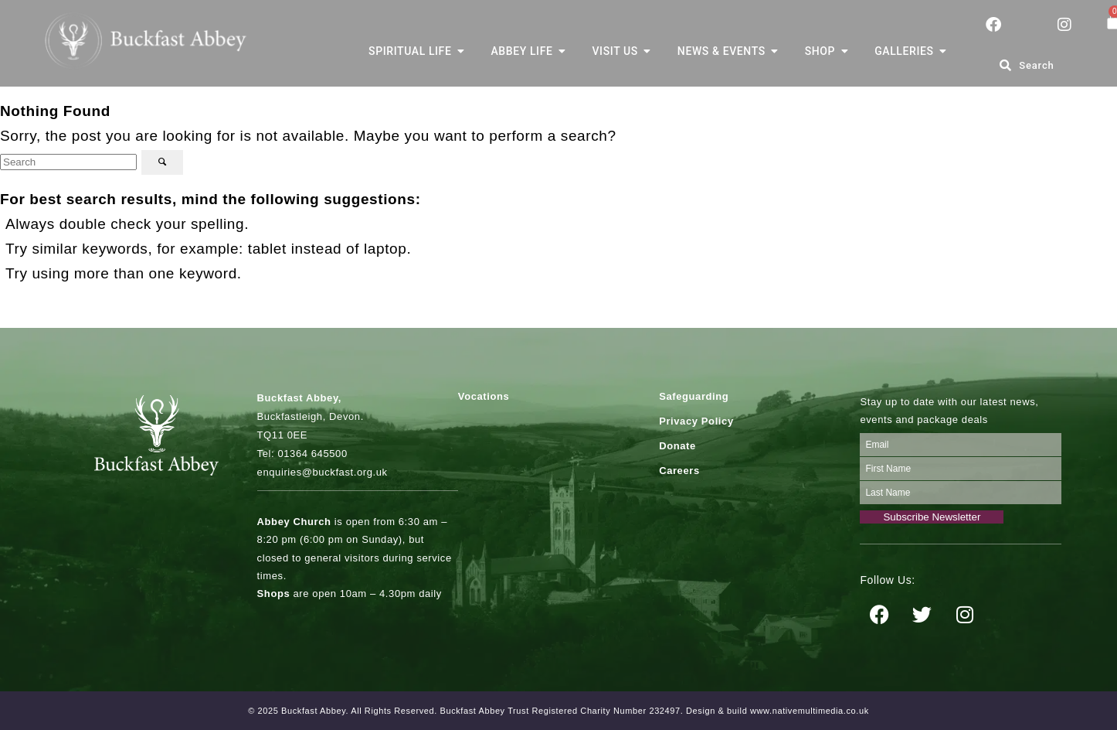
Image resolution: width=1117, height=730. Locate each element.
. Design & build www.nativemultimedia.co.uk (775, 710)
